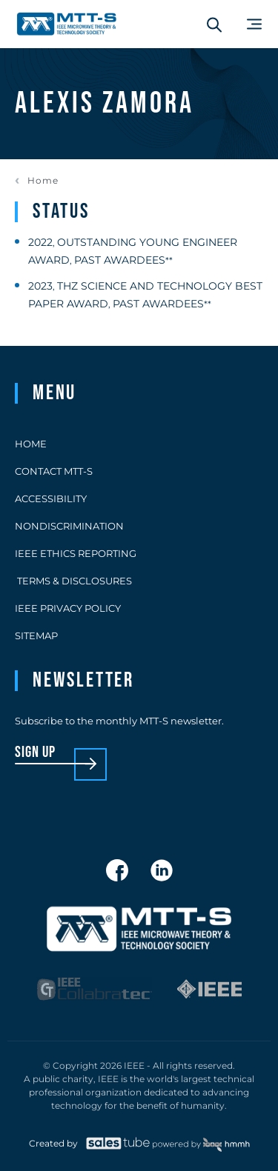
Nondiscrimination (69, 526)
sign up (35, 752)
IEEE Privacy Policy (68, 608)
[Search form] (214, 24)
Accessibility (51, 498)
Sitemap (36, 635)
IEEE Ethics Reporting (75, 553)
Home (43, 181)
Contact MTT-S (54, 471)
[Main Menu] (254, 24)
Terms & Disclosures (73, 581)
